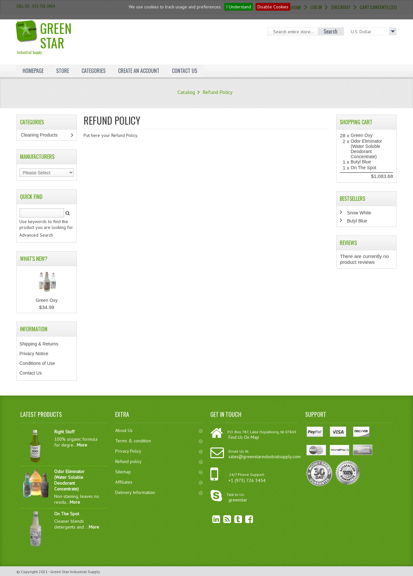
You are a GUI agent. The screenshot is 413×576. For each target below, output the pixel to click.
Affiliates (159, 482)
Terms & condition (159, 441)
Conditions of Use (37, 363)
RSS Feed (222, 519)
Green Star (54, 36)
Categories (94, 71)
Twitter (233, 519)
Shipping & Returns (38, 343)
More (82, 445)
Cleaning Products (42, 135)
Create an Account (138, 71)
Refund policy (159, 461)
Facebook (244, 519)
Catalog (186, 92)
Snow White (359, 212)
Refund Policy (217, 92)
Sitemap (159, 472)
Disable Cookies (272, 7)
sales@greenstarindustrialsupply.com (264, 456)
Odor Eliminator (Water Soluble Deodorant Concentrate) (366, 149)
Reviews (348, 243)
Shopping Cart (356, 122)
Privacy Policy (159, 451)
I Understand (238, 7)
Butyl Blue (361, 161)
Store (62, 71)
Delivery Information (159, 492)
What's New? (33, 258)
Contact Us (184, 71)
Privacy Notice (33, 353)
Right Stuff (64, 432)
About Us (159, 430)
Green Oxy (47, 300)
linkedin (211, 519)
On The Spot (363, 167)
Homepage (33, 71)
